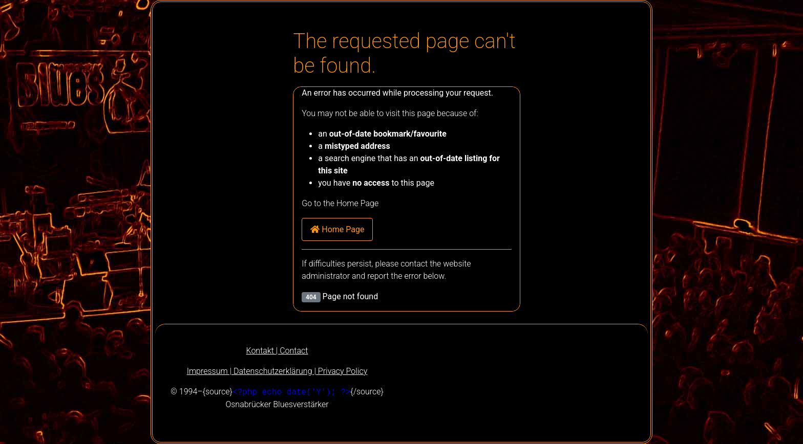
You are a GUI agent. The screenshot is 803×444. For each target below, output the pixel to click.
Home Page (337, 229)
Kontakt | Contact (277, 351)
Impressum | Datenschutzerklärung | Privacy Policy (277, 371)
